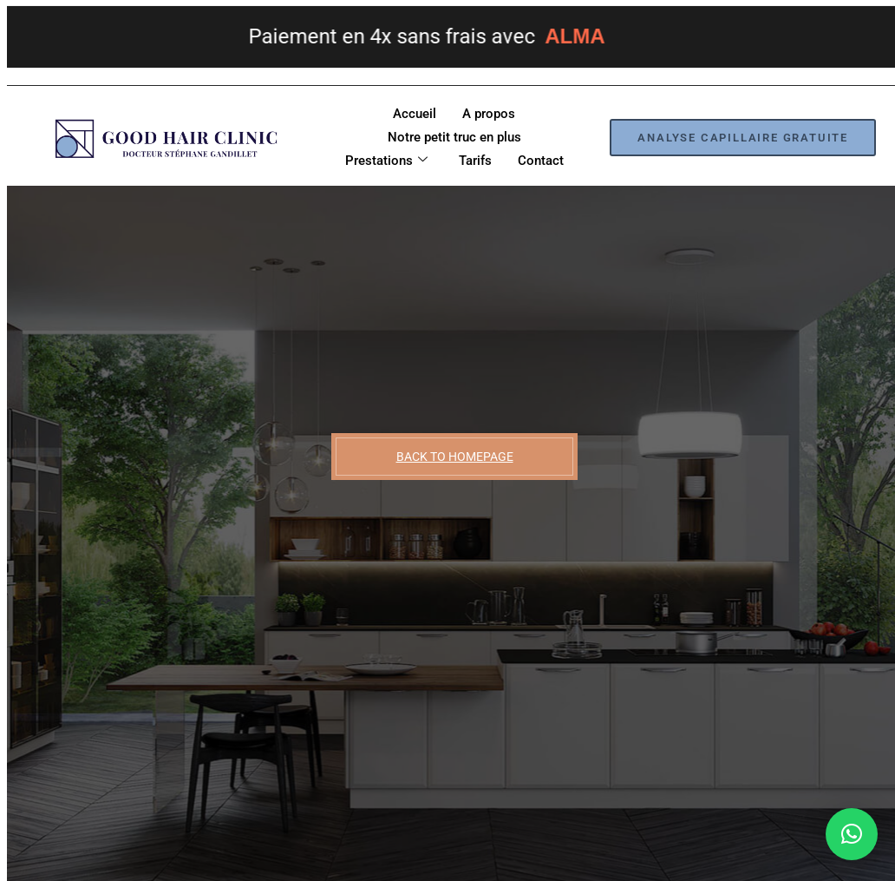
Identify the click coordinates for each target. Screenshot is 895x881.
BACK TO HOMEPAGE (454, 457)
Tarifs (475, 160)
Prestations (386, 161)
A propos (488, 114)
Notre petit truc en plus (454, 137)
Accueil (414, 114)
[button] (852, 834)
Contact (541, 160)
